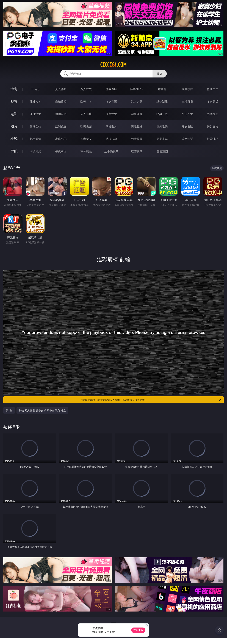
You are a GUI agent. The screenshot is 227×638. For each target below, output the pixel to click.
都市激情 (35, 139)
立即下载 (138, 630)
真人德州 (61, 89)
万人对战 (86, 89)
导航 (14, 151)
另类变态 (212, 114)
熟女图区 (187, 126)
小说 (14, 138)
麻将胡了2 (136, 89)
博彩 (14, 89)
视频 (14, 101)
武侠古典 (111, 139)
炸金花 (162, 89)
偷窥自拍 (35, 126)
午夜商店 (61, 151)
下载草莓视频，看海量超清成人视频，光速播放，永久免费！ (151, 400)
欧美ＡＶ (86, 101)
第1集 (9, 410)
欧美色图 (86, 126)
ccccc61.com (113, 64)
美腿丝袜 (136, 126)
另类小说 (162, 139)
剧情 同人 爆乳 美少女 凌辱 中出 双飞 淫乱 (42, 410)
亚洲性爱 (35, 114)
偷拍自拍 (61, 114)
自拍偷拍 (61, 101)
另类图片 (212, 126)
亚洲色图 (61, 126)
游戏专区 (111, 89)
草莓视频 (86, 151)
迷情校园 (136, 139)
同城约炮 (35, 151)
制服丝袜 (136, 114)
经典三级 (162, 114)
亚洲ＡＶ (35, 101)
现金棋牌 (187, 89)
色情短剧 (162, 151)
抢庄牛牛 (212, 89)
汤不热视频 (111, 151)
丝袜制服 (162, 101)
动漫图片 (111, 126)
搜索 (159, 74)
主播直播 (187, 101)
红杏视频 (136, 151)
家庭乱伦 (61, 139)
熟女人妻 (136, 101)
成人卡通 (86, 114)
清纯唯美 (162, 126)
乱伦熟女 (187, 114)
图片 (14, 126)
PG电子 (35, 89)
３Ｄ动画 (111, 101)
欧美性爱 (111, 114)
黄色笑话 (187, 139)
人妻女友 (86, 139)
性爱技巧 (212, 139)
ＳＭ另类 (212, 101)
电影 (14, 113)
